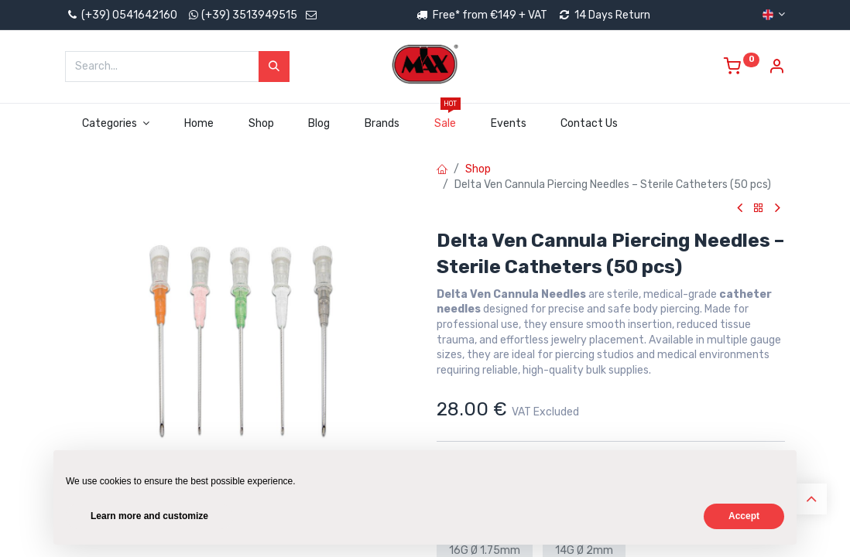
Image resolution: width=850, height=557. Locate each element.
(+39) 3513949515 (249, 15)
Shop (478, 169)
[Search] (274, 66)
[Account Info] (776, 68)
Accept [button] (743, 516)
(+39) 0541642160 (121, 15)
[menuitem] (198, 124)
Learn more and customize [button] (149, 516)
